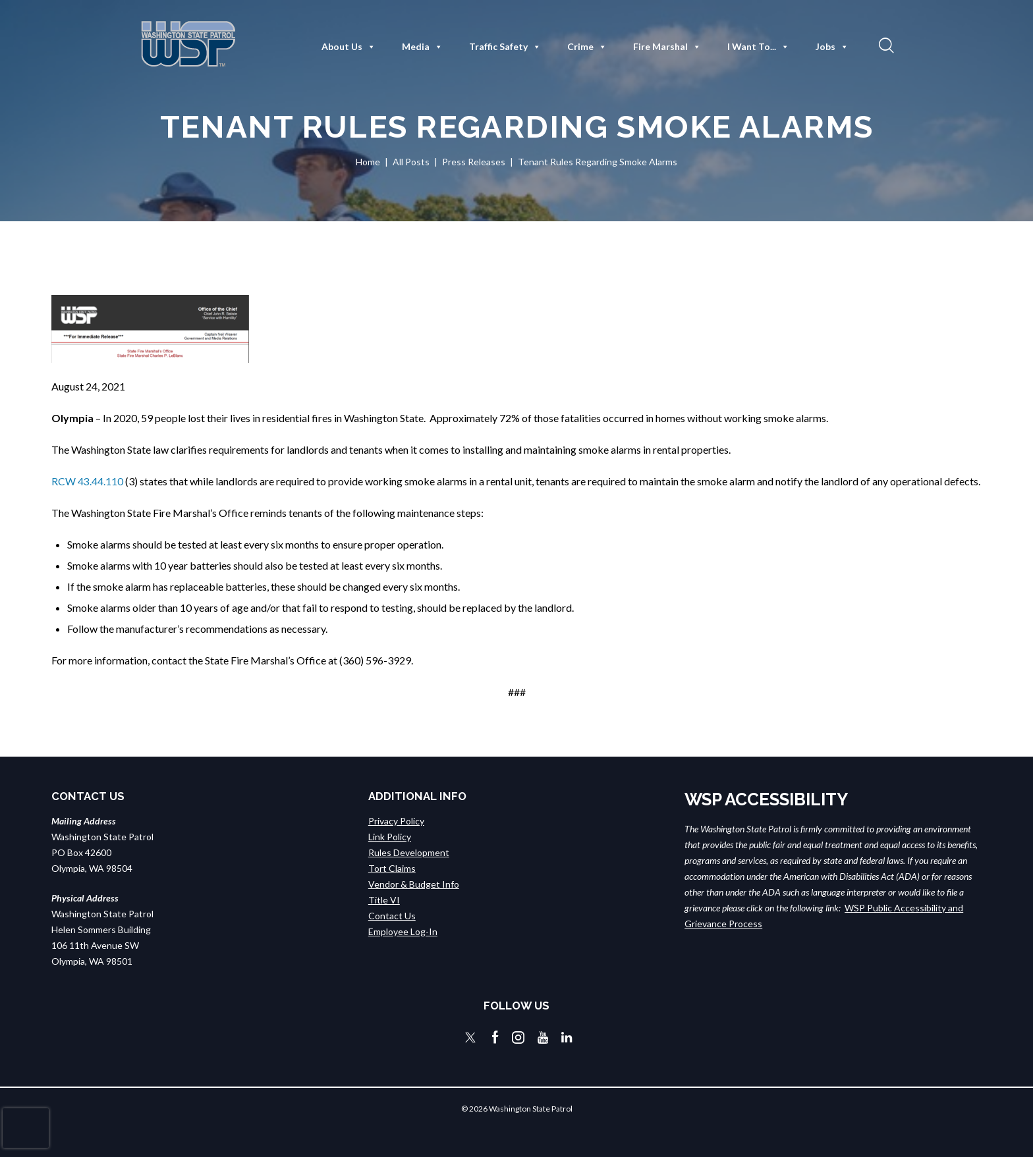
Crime (587, 47)
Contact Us (392, 915)
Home (368, 161)
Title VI (384, 899)
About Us (348, 47)
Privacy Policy (396, 820)
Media (422, 47)
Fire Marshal (667, 47)
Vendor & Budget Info (413, 884)
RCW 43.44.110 (87, 481)
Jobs (832, 47)
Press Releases (473, 161)
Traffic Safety (505, 47)
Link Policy (389, 836)
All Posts (411, 161)
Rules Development (408, 852)
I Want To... (758, 47)
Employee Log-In (402, 931)
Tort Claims (392, 868)
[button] (885, 45)
